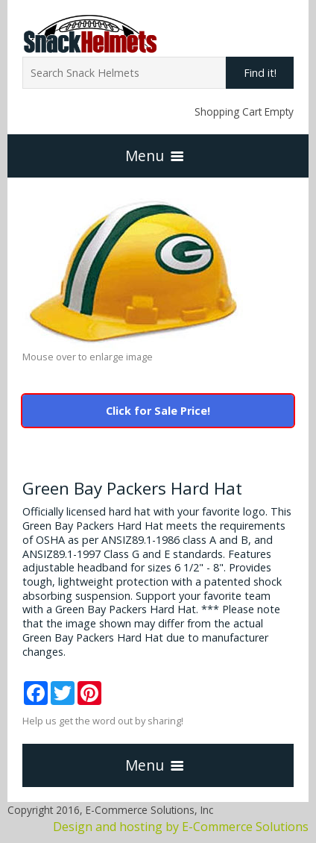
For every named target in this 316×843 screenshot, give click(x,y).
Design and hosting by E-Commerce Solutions (181, 826)
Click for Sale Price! (158, 411)
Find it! (260, 73)
